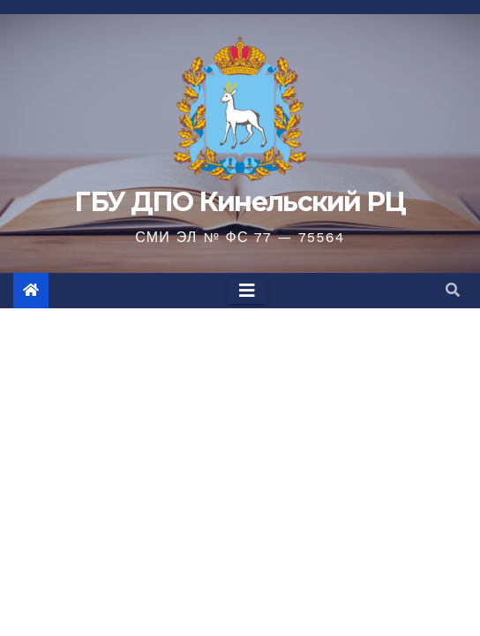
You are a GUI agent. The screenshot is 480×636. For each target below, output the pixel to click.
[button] (453, 290)
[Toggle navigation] (247, 290)
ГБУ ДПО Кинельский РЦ (239, 202)
